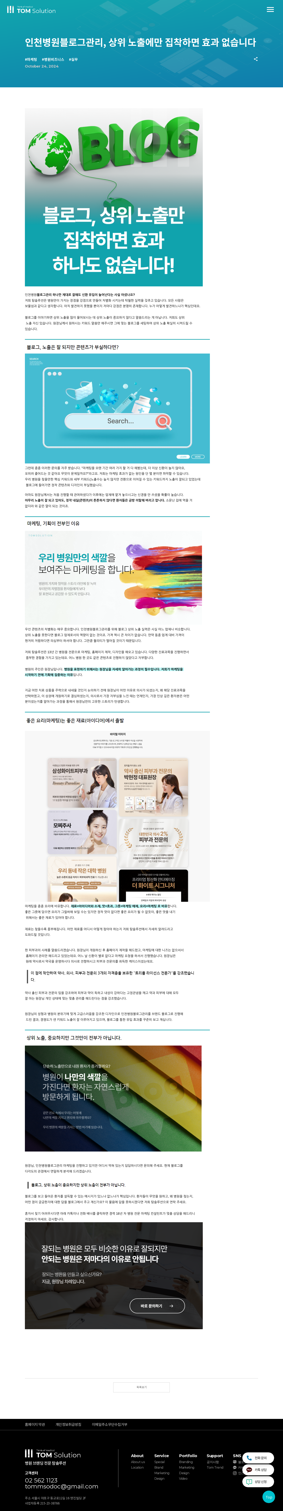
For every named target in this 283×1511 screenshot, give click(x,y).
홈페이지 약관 (35, 1424)
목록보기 (142, 1387)
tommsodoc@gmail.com (61, 1486)
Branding (186, 1462)
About (137, 1455)
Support (215, 1455)
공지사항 (213, 1462)
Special (159, 1462)
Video (183, 1478)
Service (161, 1455)
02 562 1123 (41, 1480)
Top (269, 1497)
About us (138, 1462)
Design (159, 1478)
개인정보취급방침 (68, 1424)
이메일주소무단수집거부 (109, 1424)
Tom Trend (215, 1467)
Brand (158, 1467)
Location (137, 1467)
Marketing (162, 1473)
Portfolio (188, 1455)
